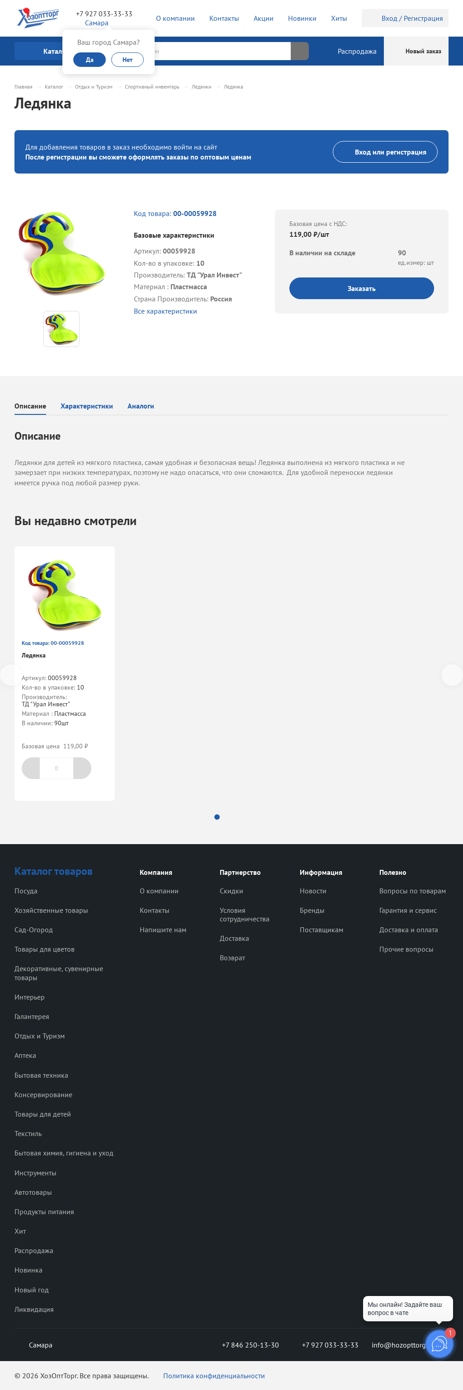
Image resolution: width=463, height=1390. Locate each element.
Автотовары (33, 1192)
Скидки (231, 890)
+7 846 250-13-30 (243, 1344)
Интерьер (29, 996)
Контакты (155, 910)
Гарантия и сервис (408, 910)
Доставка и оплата (408, 929)
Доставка (234, 938)
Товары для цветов (44, 948)
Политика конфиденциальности (214, 1375)
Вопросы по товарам (412, 890)
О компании (159, 890)
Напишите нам (163, 929)
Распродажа (33, 1250)
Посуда (26, 890)
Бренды (312, 910)
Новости (313, 890)
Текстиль (28, 1133)
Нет (127, 60)
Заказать (362, 288)
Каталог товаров (53, 871)
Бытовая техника (41, 1075)
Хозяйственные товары (51, 910)
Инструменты (35, 1172)
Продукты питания (44, 1211)
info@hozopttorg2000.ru (410, 1344)
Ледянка (34, 655)
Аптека (25, 1055)
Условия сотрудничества (244, 914)
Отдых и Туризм (39, 1035)
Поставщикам (321, 929)
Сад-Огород (33, 929)
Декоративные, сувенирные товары (58, 972)
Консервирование (43, 1094)
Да (90, 60)
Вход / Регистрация (405, 18)
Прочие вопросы (406, 948)
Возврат (232, 957)
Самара (33, 1344)
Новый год (31, 1289)
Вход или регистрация (385, 151)
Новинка (28, 1269)
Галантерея (31, 1016)
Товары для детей (42, 1113)
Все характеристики (165, 311)
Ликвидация (34, 1309)
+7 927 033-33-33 (104, 13)
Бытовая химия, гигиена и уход (63, 1152)
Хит (20, 1230)
